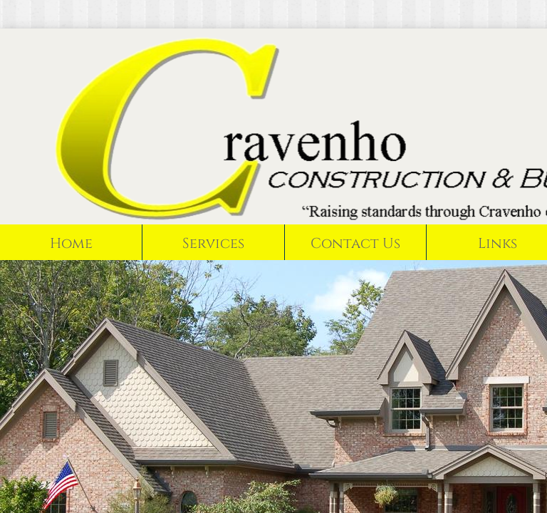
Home (71, 243)
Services (213, 243)
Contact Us (355, 243)
